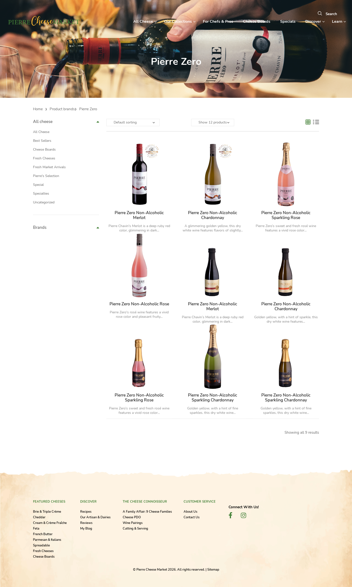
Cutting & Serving (135, 528)
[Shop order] (133, 122)
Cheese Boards (44, 149)
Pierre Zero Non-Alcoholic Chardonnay (212, 215)
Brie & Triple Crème (47, 511)
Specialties (41, 193)
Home (38, 109)
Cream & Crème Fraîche (50, 523)
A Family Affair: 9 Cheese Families (147, 511)
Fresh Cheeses (44, 158)
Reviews (86, 523)
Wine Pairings (133, 523)
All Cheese (41, 132)
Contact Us (191, 517)
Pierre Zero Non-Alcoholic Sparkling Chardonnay (212, 397)
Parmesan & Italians (47, 540)
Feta (36, 528)
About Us (190, 511)
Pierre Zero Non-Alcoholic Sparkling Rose (285, 215)
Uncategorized (44, 202)
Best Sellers (42, 140)
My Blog (86, 528)
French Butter (43, 534)
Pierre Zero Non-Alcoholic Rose (139, 304)
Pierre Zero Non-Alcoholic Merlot (139, 215)
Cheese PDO (132, 517)
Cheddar (39, 517)
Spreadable (41, 545)
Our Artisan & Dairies (95, 517)
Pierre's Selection (46, 176)
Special (38, 184)
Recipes (85, 511)
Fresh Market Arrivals (49, 167)
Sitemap (213, 569)
